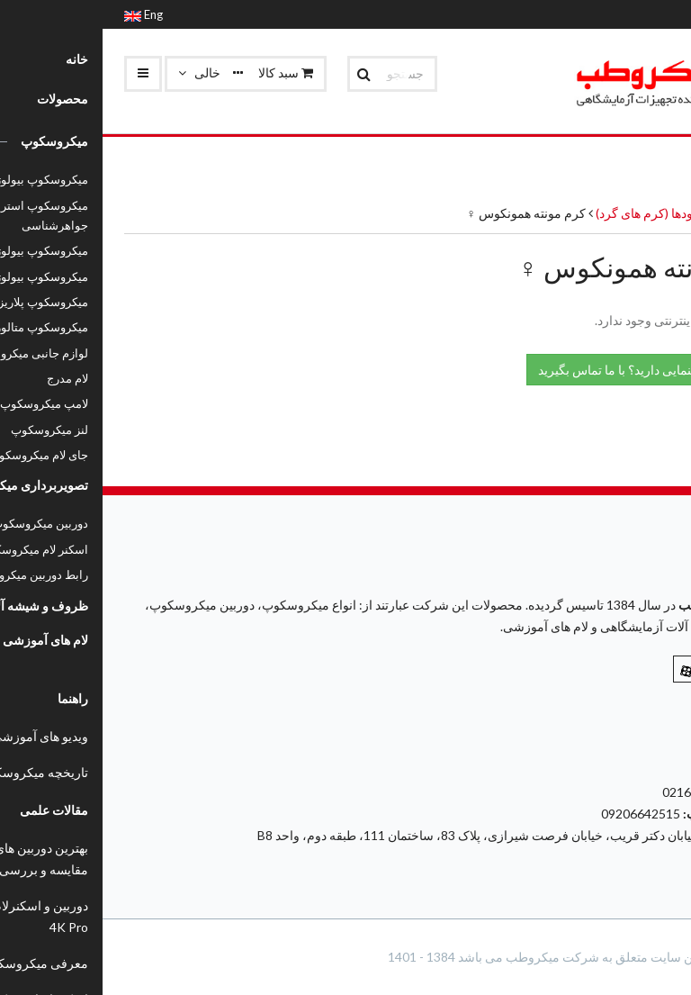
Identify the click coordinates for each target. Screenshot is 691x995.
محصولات (643, 213)
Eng (41, 14)
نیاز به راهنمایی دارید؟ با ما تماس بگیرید (546, 368)
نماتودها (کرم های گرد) (549, 213)
